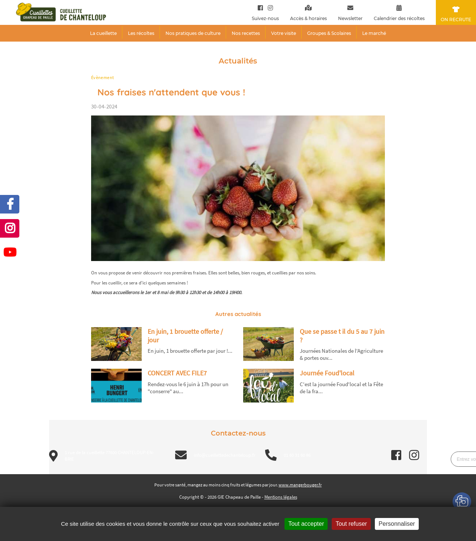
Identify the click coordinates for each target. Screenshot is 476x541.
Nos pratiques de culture (193, 33)
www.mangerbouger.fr (300, 485)
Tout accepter (306, 524)
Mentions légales (280, 497)
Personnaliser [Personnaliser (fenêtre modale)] (397, 524)
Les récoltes (141, 33)
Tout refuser (351, 524)
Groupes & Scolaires (329, 33)
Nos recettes (246, 33)
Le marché (374, 33)
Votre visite (283, 33)
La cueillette (103, 33)
